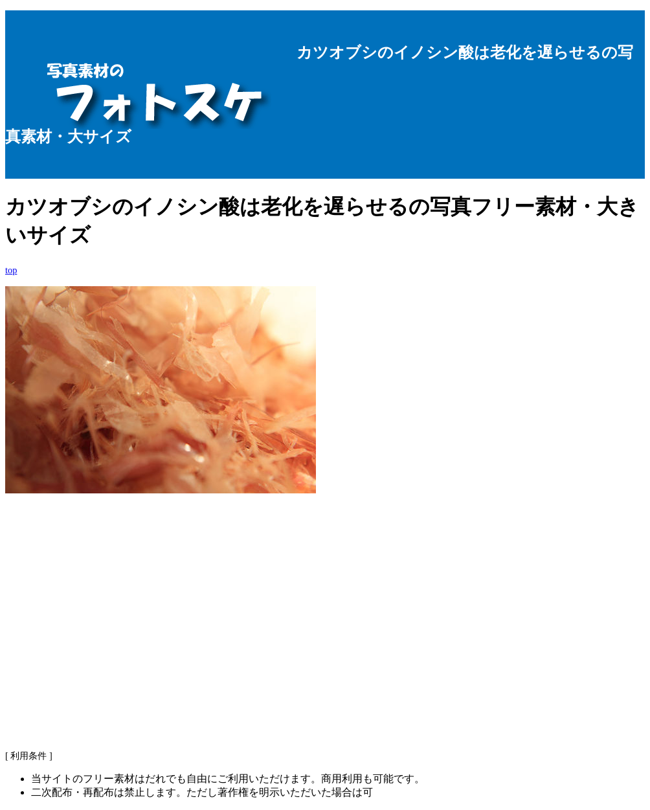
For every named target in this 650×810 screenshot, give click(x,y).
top (11, 270)
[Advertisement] (325, 637)
